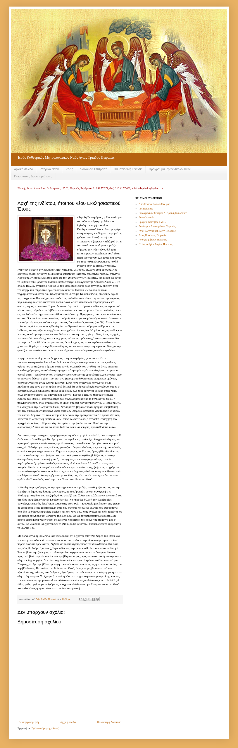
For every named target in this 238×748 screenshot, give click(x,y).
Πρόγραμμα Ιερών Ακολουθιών (170, 169)
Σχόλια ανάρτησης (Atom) (45, 728)
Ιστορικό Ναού (49, 169)
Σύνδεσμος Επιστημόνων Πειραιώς (157, 226)
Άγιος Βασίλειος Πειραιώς (152, 235)
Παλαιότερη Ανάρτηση (109, 722)
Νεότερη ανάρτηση (29, 722)
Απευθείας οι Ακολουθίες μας (154, 204)
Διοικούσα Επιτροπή (93, 169)
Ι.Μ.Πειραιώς (146, 208)
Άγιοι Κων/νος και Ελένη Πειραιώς (157, 230)
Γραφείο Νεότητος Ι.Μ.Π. (152, 221)
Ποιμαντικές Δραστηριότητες (33, 176)
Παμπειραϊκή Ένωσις (128, 169)
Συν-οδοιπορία (146, 217)
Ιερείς (69, 169)
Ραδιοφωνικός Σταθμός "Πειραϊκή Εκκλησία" (163, 212)
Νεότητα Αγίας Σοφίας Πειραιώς (156, 244)
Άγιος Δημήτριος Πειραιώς (153, 239)
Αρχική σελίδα (23, 169)
